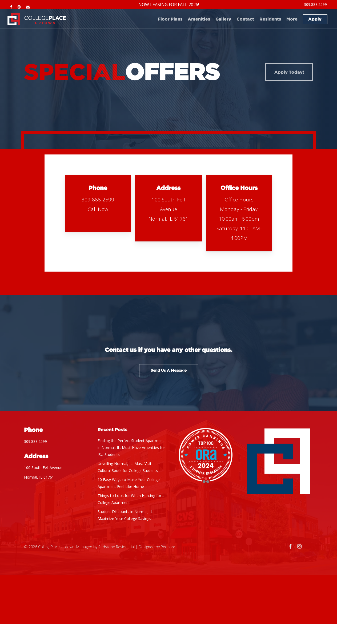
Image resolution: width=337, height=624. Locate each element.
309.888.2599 (35, 441)
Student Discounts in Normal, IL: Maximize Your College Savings (126, 515)
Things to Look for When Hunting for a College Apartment (131, 499)
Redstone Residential (116, 546)
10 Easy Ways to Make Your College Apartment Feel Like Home (129, 483)
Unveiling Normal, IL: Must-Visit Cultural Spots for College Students (128, 467)
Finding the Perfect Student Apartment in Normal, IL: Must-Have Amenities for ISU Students (131, 447)
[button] (168, 370)
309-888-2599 (98, 199)
